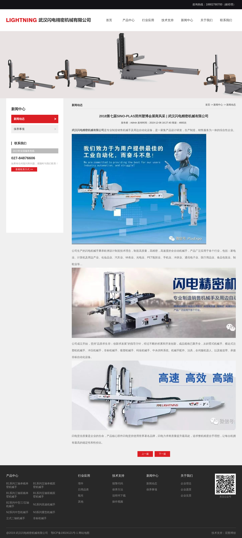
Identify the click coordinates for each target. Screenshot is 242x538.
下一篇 (162, 453)
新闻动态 (35, 119)
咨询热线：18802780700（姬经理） (214, 4)
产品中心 (129, 20)
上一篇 (145, 453)
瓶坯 (80, 495)
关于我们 (206, 20)
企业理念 (186, 483)
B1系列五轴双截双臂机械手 (44, 495)
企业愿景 (186, 489)
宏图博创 (230, 532)
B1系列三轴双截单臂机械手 (17, 495)
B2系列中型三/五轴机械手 (17, 504)
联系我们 (226, 20)
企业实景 (186, 495)
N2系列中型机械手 (17, 512)
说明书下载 (119, 495)
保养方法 (117, 489)
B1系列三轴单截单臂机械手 (17, 485)
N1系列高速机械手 (44, 504)
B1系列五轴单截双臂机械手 (44, 485)
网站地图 (84, 532)
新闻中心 (187, 20)
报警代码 (117, 483)
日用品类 (83, 489)
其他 (80, 501)
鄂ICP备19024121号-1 (64, 532)
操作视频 (117, 501)
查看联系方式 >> (24, 169)
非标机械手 (40, 518)
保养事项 (35, 129)
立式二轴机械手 (15, 518)
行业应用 (148, 20)
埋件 (80, 483)
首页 (109, 20)
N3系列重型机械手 (44, 512)
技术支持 (168, 20)
